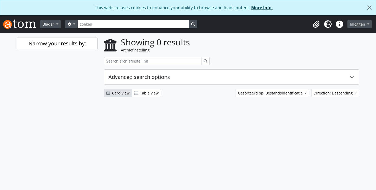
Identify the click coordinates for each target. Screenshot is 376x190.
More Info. (262, 8)
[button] (316, 24)
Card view (118, 93)
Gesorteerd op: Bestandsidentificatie (271, 93)
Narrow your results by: (57, 43)
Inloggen (358, 24)
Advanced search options (139, 76)
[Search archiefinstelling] (152, 61)
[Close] (369, 7)
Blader (49, 24)
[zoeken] (133, 24)
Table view (146, 93)
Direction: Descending (334, 93)
